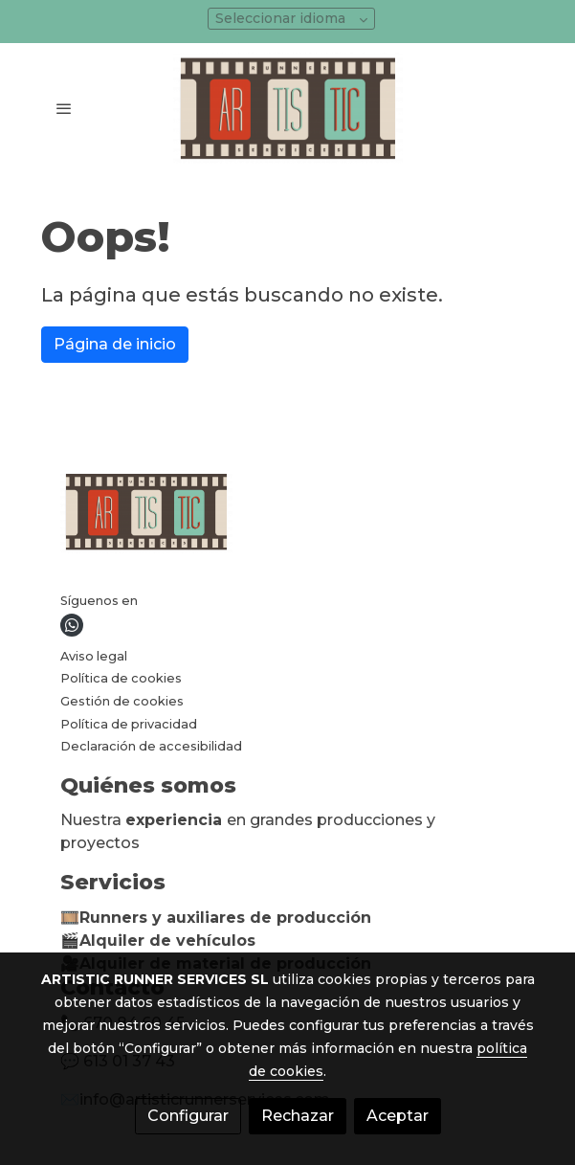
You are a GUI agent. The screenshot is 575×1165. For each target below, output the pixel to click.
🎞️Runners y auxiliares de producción (215, 917)
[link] (288, 108)
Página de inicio (115, 344)
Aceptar (397, 1116)
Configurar (188, 1116)
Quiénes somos (148, 785)
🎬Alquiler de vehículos (157, 940)
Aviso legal (93, 656)
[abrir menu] (64, 108)
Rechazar (297, 1116)
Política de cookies (121, 678)
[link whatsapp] (71, 625)
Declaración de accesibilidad (151, 746)
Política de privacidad (128, 724)
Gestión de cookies (122, 701)
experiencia (176, 820)
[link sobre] (288, 515)
